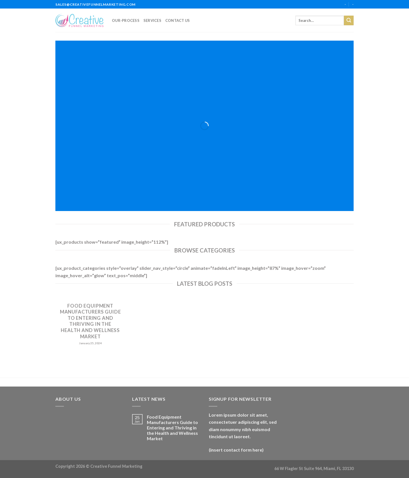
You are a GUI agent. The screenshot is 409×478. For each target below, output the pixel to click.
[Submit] (349, 20)
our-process (125, 20)
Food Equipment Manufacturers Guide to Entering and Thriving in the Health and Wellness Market (90, 321)
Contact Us (177, 20)
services (152, 20)
